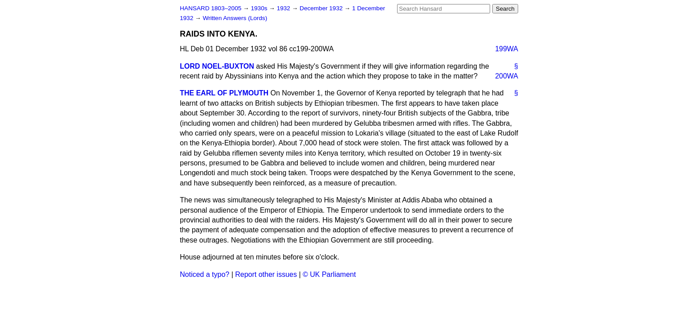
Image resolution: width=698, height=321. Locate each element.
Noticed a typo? (204, 274)
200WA (506, 76)
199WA (506, 49)
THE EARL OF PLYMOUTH (224, 93)
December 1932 (322, 8)
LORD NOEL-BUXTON (217, 66)
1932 (284, 8)
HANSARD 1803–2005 (210, 8)
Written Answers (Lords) (235, 18)
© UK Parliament (329, 274)
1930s (260, 8)
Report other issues (266, 274)
